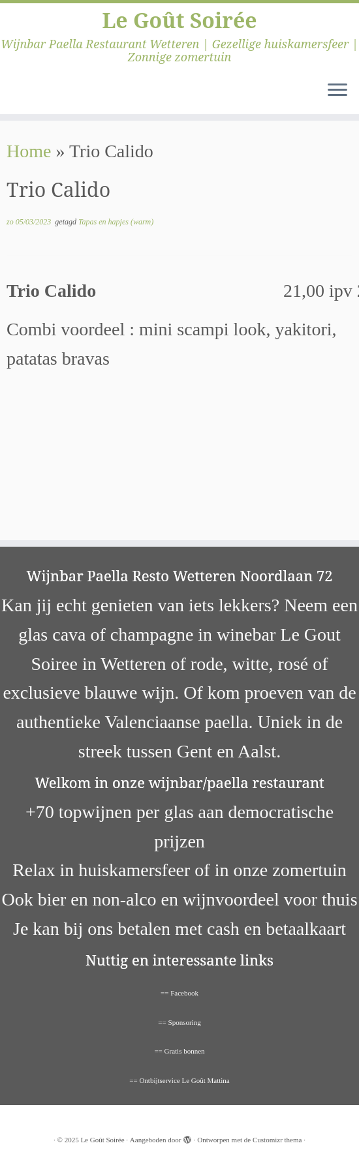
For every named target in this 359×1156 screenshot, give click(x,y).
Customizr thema (277, 1140)
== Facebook (179, 993)
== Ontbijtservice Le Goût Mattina (179, 1080)
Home (29, 151)
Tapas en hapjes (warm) (115, 221)
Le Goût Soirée (179, 20)
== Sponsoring (179, 1022)
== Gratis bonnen (179, 1051)
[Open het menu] (337, 90)
